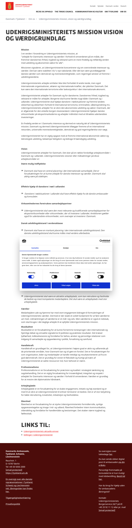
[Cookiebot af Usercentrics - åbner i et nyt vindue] (101, 241)
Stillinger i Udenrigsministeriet (38, 434)
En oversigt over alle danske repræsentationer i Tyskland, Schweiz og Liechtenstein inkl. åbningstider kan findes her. (19, 485)
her (110, 454)
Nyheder (101, 6)
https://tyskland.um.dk (17, 473)
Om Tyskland (111, 12)
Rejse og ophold (44, 12)
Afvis (36, 285)
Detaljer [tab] (66, 248)
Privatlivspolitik (13, 504)
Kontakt (92, 6)
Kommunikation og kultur (89, 12)
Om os (123, 12)
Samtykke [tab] (35, 248)
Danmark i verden (112, 6)
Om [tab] (97, 248)
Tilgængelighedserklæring (18, 497)
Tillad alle (95, 285)
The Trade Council (64, 12)
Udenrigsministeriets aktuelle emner (41, 431)
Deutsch (123, 6)
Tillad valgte (66, 285)
